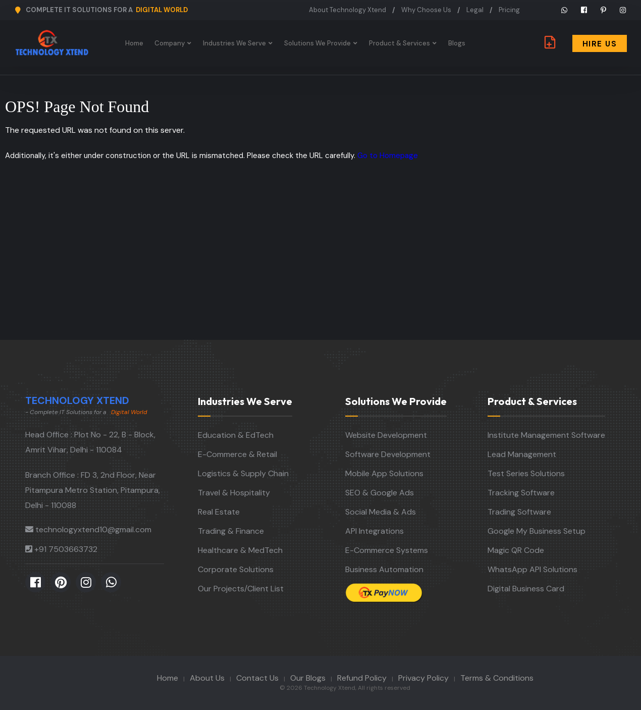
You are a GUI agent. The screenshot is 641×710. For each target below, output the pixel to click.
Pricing (509, 10)
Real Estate (219, 511)
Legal (475, 10)
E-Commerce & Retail (237, 454)
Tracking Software (521, 492)
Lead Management (522, 454)
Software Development (388, 454)
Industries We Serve (235, 43)
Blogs (457, 43)
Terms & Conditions (496, 678)
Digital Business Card (526, 588)
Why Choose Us (426, 10)
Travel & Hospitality (234, 492)
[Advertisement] (320, 264)
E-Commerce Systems (386, 550)
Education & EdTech (236, 435)
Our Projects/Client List (241, 588)
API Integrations (374, 531)
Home (135, 43)
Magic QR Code (516, 550)
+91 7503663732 (65, 549)
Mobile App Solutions (384, 473)
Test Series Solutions (526, 473)
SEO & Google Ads (379, 492)
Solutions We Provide (318, 43)
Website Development (386, 435)
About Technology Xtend (347, 10)
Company (170, 43)
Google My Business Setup (536, 531)
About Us (207, 678)
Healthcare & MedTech (240, 550)
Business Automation (384, 569)
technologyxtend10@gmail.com (93, 529)
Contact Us (257, 678)
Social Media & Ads (380, 511)
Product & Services (400, 43)
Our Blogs (308, 678)
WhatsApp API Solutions (532, 569)
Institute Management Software (546, 435)
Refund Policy (362, 678)
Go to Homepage (387, 155)
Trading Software (519, 511)
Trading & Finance (231, 531)
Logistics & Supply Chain (243, 473)
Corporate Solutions (236, 569)
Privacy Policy (423, 678)
